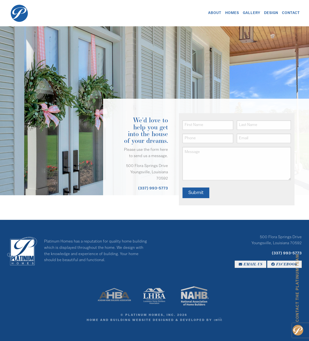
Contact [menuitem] (291, 13)
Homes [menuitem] (232, 13)
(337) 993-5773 (153, 188)
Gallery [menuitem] (251, 13)
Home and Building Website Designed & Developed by (154, 320)
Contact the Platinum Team (298, 288)
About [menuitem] (214, 13)
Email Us (250, 264)
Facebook (284, 264)
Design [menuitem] (271, 13)
